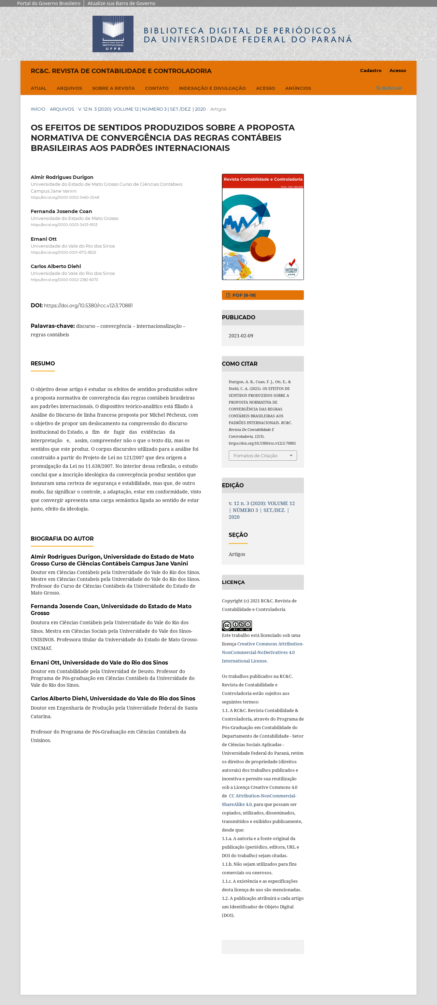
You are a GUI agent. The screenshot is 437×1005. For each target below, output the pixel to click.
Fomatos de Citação (256, 455)
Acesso (265, 88)
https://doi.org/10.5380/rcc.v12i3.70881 (88, 306)
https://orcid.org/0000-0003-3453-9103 (64, 225)
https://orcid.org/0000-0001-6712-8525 (63, 252)
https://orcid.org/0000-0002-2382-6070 (64, 280)
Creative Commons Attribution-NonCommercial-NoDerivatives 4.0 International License (263, 652)
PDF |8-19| (243, 295)
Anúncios (298, 88)
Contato (157, 88)
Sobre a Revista (113, 88)
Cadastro (371, 70)
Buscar (389, 88)
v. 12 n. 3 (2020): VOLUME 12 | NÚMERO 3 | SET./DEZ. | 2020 (142, 109)
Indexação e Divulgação (212, 88)
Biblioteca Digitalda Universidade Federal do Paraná (248, 35)
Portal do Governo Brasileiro (48, 3)
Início (38, 109)
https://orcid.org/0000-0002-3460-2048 (65, 197)
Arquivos (69, 88)
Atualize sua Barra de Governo (121, 3)
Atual (38, 88)
